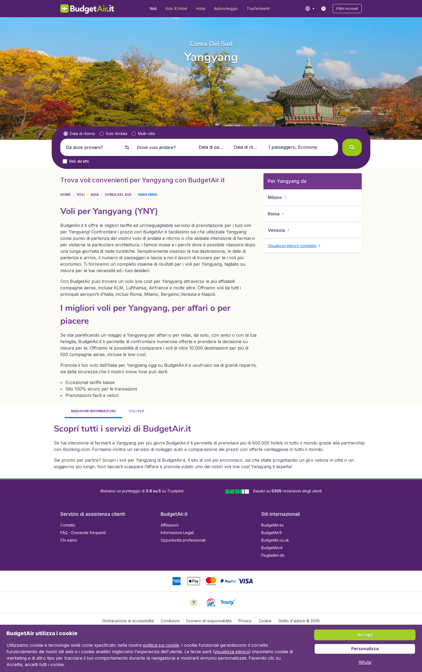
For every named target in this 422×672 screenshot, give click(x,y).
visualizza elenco (231, 651)
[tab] (93, 411)
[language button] (309, 8)
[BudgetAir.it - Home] (87, 8)
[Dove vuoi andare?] (162, 147)
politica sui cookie (161, 645)
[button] (347, 8)
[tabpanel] (211, 446)
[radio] (79, 134)
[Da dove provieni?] (91, 147)
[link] (323, 8)
